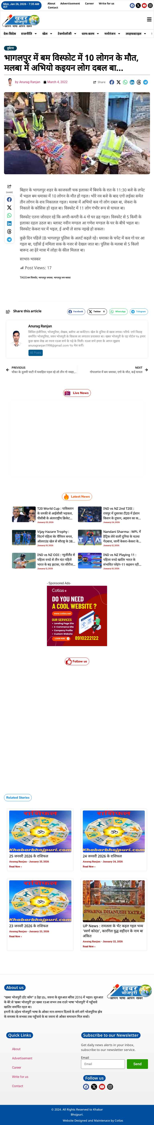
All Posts (35, 353)
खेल (48, 34)
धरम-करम (92, 34)
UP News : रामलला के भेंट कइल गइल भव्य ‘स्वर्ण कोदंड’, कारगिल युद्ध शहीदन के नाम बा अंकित (113, 931)
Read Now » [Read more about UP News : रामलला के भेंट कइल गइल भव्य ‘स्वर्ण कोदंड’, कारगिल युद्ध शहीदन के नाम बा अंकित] (89, 946)
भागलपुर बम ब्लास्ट (62, 277)
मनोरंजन (114, 34)
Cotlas (119, 1120)
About (51, 3)
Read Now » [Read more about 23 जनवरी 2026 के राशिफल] (15, 936)
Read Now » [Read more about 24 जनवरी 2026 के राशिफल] (89, 866)
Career (89, 3)
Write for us (106, 3)
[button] (111, 82)
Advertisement (70, 3)
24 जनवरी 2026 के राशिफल (102, 856)
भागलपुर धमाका (45, 277)
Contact (53, 7)
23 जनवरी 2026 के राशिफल (28, 926)
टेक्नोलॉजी (68, 34)
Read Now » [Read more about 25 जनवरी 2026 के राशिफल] (15, 866)
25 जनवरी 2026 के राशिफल (28, 856)
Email (85, 1057)
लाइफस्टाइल (137, 34)
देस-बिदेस (10, 34)
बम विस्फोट (32, 277)
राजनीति (29, 34)
